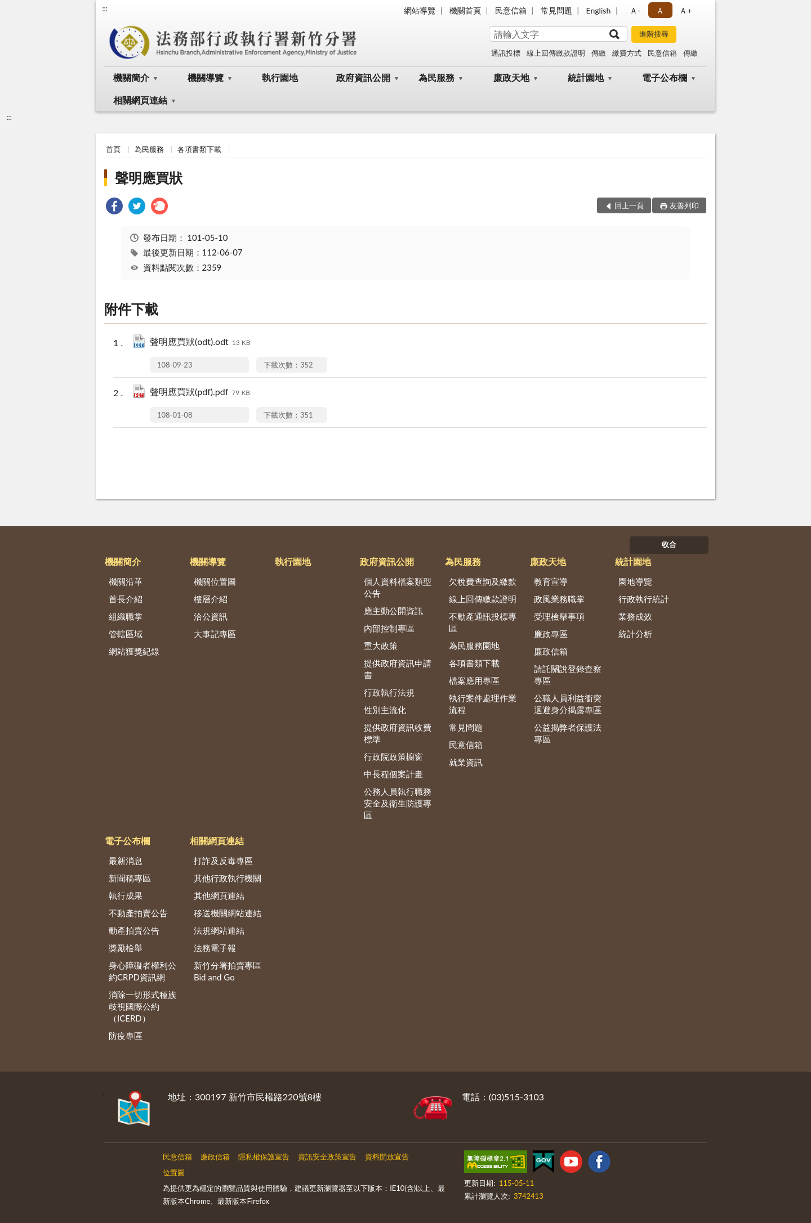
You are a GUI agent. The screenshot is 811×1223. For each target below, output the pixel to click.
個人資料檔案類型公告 (397, 587)
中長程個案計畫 (393, 774)
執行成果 (125, 895)
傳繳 (598, 52)
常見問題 (556, 10)
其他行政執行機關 (227, 878)
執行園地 (280, 77)
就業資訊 (466, 762)
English (598, 10)
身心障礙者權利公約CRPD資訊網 (142, 971)
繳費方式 (626, 52)
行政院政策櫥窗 (393, 756)
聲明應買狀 (148, 177)
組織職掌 (125, 616)
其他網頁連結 (219, 895)
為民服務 (436, 77)
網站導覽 (419, 10)
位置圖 (174, 1172)
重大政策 (381, 645)
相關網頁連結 (140, 100)
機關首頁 (465, 10)
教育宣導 (551, 581)
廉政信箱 (551, 651)
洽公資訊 (211, 616)
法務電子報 (215, 948)
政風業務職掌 (559, 599)
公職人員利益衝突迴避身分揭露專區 (567, 704)
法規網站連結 (219, 930)
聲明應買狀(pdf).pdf (200, 392)
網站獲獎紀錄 (134, 651)
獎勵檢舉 (125, 948)
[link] (114, 207)
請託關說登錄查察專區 (567, 675)
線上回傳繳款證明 (556, 52)
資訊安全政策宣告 (327, 1156)
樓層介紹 (211, 599)
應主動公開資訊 (393, 611)
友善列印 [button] (684, 205)
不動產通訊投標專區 (482, 622)
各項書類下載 (199, 149)
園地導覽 (635, 581)
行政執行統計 (643, 599)
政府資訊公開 (363, 77)
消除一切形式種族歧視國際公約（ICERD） (142, 1006)
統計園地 (586, 77)
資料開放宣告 (387, 1156)
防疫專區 (125, 1036)
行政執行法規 (389, 692)
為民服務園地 (474, 645)
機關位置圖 (215, 581)
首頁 (113, 149)
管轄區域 (125, 634)
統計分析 (635, 634)
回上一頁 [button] (629, 205)
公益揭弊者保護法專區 (567, 733)
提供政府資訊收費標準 (397, 733)
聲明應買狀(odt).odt (200, 342)
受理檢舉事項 (559, 616)
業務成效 (635, 616)
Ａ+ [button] (685, 10)
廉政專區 (551, 634)
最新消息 (125, 860)
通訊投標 (505, 52)
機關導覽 (206, 77)
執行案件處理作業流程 (482, 704)
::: (105, 8)
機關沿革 (125, 581)
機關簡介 (131, 77)
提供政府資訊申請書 (397, 669)
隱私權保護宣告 (263, 1156)
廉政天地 (511, 77)
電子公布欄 (664, 77)
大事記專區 (215, 634)
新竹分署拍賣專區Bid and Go (227, 971)
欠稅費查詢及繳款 (482, 581)
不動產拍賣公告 (138, 913)
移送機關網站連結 (227, 913)
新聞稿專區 (130, 878)
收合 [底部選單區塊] (669, 544)
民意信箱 (511, 10)
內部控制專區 (389, 628)
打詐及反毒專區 (223, 860)
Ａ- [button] (635, 10)
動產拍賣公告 (134, 930)
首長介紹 (125, 599)
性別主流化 (385, 710)
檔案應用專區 (474, 680)
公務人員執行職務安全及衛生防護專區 (397, 803)
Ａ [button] (660, 10)
